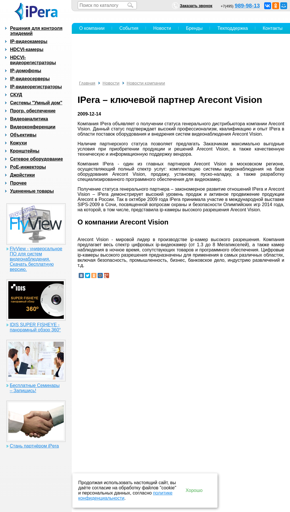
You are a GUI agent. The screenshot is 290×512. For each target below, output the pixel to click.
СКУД (16, 94)
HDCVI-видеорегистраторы (33, 60)
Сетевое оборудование (36, 159)
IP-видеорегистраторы (36, 86)
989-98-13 (247, 6)
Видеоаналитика (29, 118)
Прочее (18, 183)
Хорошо (194, 490)
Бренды (194, 28)
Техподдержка (232, 28)
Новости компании (146, 83)
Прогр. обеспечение (32, 110)
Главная (87, 83)
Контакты (273, 28)
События (128, 28)
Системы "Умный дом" (36, 102)
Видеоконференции (32, 126)
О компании (92, 28)
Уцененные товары (32, 191)
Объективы (23, 134)
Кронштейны (24, 150)
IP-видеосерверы (30, 78)
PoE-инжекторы (28, 167)
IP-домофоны (25, 70)
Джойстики (22, 175)
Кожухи (18, 142)
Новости (162, 28)
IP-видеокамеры (28, 41)
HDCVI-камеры (26, 49)
